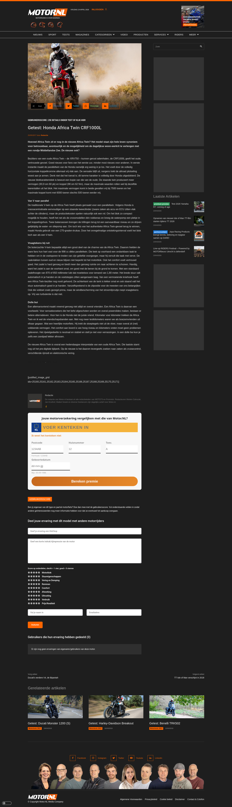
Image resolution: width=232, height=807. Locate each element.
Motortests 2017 (35, 728)
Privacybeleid (151, 799)
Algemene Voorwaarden (131, 799)
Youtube (139, 758)
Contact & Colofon (195, 799)
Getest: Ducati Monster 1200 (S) (49, 723)
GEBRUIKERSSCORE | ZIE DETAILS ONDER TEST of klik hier (57, 120)
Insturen (35, 625)
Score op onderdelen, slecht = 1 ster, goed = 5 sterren (51, 568)
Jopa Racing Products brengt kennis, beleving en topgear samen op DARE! (171, 235)
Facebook (81, 758)
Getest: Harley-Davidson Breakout (111, 723)
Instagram (102, 758)
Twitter (121, 758)
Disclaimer (180, 799)
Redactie (44, 135)
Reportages (190, 25)
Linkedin (158, 758)
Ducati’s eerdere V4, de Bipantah (43, 677)
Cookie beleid (166, 799)
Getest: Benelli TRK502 (164, 723)
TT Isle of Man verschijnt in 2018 (189, 677)
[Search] (201, 46)
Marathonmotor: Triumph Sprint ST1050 (192, 19)
